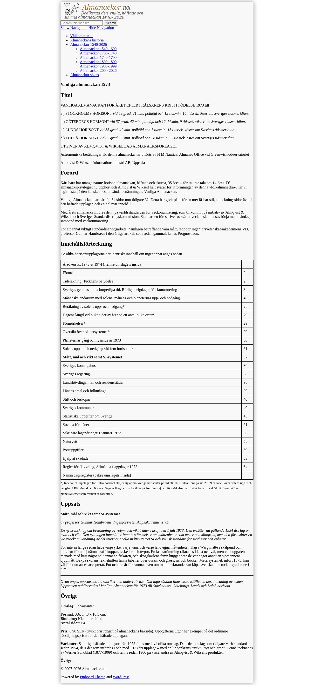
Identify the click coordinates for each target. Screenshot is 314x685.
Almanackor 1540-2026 (88, 44)
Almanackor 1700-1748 (98, 53)
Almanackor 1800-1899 (98, 62)
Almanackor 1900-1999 (98, 66)
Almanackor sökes (84, 75)
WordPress (121, 677)
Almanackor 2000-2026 (98, 70)
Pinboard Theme (92, 677)
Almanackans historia (87, 40)
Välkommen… (81, 36)
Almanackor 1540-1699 (98, 49)
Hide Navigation (101, 28)
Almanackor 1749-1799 (98, 57)
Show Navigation (74, 28)
